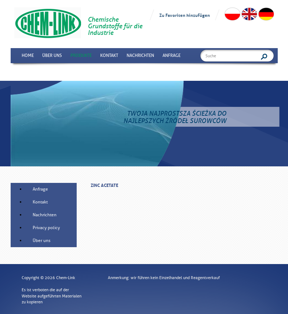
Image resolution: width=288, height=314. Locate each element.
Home (28, 55)
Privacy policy (46, 228)
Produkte (81, 55)
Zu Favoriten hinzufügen (184, 14)
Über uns (52, 55)
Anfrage (172, 55)
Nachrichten (140, 55)
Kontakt (109, 55)
